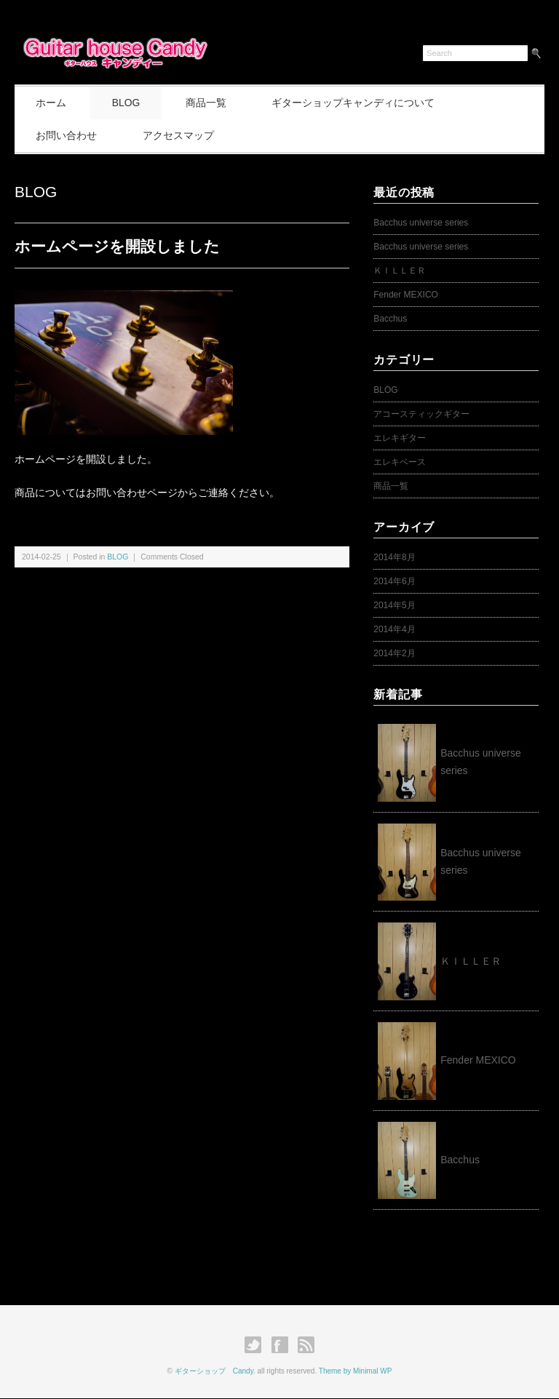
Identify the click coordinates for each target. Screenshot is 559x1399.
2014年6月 (394, 581)
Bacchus (390, 319)
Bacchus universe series (420, 223)
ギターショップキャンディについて (357, 102)
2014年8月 (394, 557)
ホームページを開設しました (117, 246)
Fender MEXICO (405, 295)
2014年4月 (394, 629)
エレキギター (399, 438)
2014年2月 (394, 653)
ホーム (51, 102)
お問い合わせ (67, 135)
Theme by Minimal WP (355, 1371)
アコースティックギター (421, 414)
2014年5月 (394, 605)
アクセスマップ (179, 135)
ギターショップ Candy (214, 1371)
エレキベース (399, 462)
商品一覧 (209, 102)
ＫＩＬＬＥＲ (404, 271)
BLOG (128, 102)
